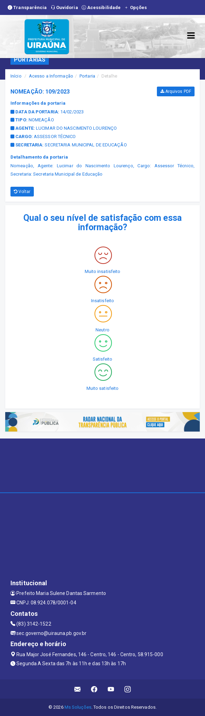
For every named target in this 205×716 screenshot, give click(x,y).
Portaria (87, 76)
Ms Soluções (77, 707)
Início (16, 76)
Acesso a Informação (51, 76)
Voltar (22, 191)
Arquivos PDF (175, 91)
